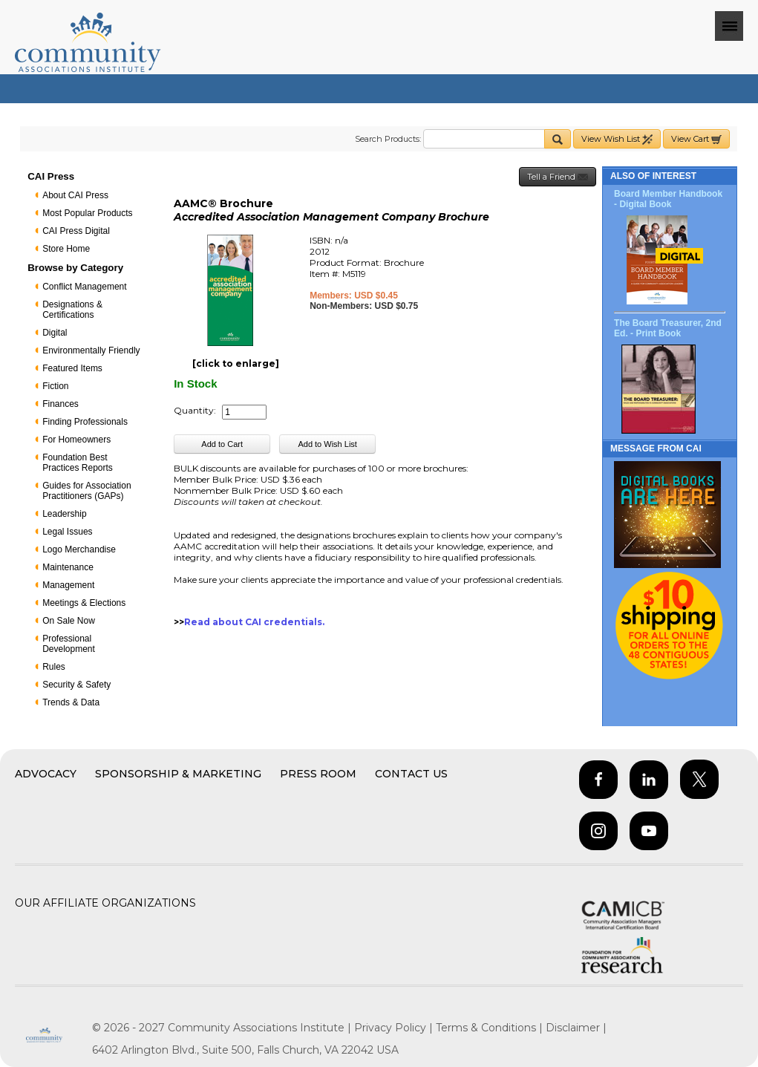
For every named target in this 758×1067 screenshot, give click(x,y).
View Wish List (617, 139)
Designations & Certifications (72, 309)
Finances (60, 404)
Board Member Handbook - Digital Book (668, 199)
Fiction (55, 386)
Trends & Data (70, 702)
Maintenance (68, 567)
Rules (53, 667)
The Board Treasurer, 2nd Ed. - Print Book (668, 328)
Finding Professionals (85, 422)
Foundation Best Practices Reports (77, 462)
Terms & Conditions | (491, 1027)
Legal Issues (67, 531)
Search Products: (388, 139)
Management (68, 585)
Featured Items (72, 368)
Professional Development (68, 643)
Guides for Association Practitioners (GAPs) (86, 490)
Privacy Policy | (395, 1027)
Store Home (66, 249)
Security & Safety (76, 684)
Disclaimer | (576, 1027)
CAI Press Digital (76, 231)
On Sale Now (68, 621)
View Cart (696, 139)
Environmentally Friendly (91, 350)
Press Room (318, 773)
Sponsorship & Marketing (178, 773)
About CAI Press (75, 195)
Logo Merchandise (79, 549)
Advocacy (45, 773)
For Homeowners (76, 439)
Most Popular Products (87, 213)
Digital (54, 332)
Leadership (64, 514)
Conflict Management (84, 286)
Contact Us (411, 773)
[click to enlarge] (235, 363)
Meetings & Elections (83, 603)
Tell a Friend (557, 177)
